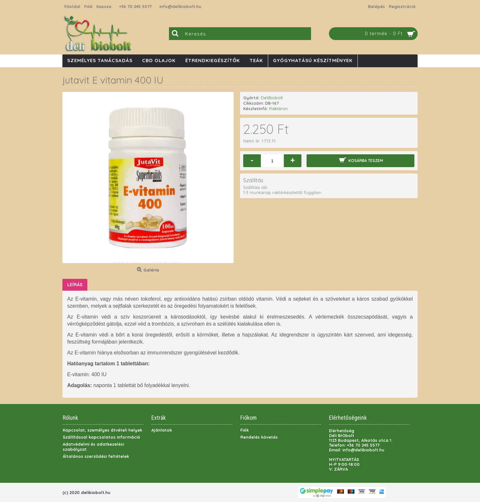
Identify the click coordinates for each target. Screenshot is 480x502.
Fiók (244, 430)
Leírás (75, 284)
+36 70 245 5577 (135, 6)
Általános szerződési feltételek (96, 456)
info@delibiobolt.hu (180, 6)
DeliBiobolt (272, 97)
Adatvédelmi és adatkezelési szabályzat (93, 446)
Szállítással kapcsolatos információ (101, 437)
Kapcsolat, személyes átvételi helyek (102, 430)
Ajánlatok (161, 430)
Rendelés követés (259, 437)
